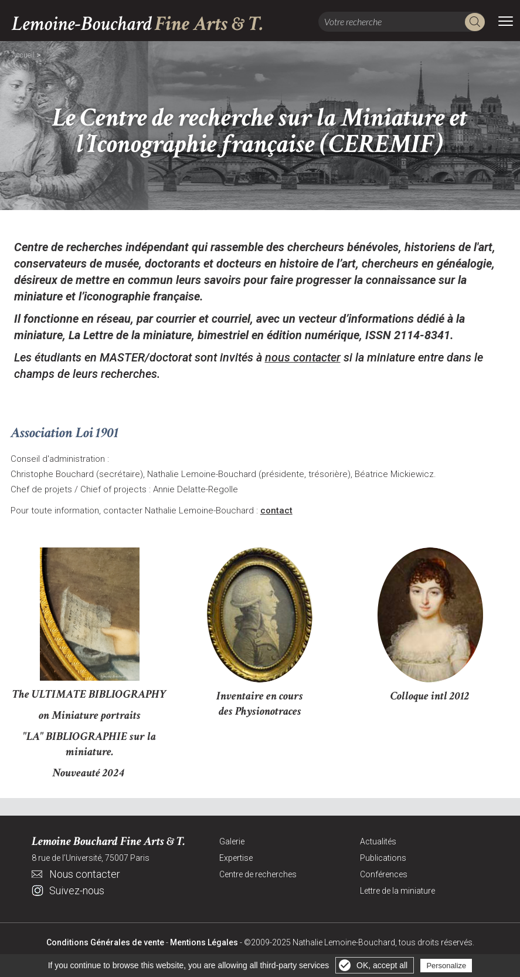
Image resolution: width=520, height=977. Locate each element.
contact (276, 510)
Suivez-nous (76, 890)
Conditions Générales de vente (105, 942)
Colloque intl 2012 (430, 696)
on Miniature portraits (90, 715)
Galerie (231, 841)
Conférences (383, 874)
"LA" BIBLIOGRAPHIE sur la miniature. (89, 744)
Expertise (236, 858)
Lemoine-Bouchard (138, 24)
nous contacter (303, 357)
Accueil (23, 55)
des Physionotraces (260, 711)
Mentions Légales (204, 942)
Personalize (446, 965)
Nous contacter (84, 874)
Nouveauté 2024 (89, 772)
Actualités (378, 841)
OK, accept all (381, 965)
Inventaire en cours (259, 696)
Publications (383, 858)
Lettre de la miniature (397, 890)
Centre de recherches (258, 874)
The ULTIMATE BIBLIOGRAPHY (89, 694)
